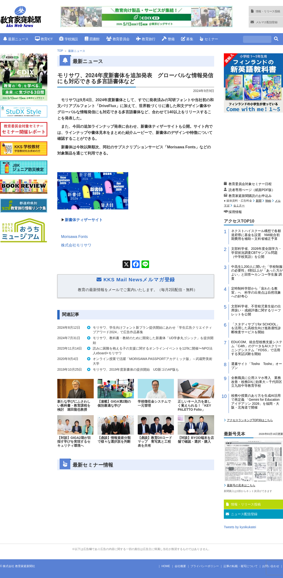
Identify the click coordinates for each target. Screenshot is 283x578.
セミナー (209, 39)
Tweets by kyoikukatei (240, 527)
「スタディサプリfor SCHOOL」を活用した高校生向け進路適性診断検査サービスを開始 (256, 328)
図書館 (92, 39)
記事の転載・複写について (241, 566)
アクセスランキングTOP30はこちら (250, 420)
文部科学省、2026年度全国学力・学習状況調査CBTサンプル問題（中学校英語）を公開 (256, 253)
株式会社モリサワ (76, 245)
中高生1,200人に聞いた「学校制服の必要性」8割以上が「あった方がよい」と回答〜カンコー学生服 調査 (257, 272)
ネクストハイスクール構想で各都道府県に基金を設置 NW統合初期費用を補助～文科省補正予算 (256, 235)
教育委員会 (118, 39)
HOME (166, 566)
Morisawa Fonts (74, 237)
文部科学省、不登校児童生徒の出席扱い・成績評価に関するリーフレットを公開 (256, 310)
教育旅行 (145, 39)
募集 (187, 39)
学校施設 (68, 39)
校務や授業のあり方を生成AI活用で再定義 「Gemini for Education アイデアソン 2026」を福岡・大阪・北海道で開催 (256, 401)
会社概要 (180, 566)
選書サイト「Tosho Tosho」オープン (256, 366)
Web (268, 200)
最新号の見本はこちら (241, 485)
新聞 (258, 200)
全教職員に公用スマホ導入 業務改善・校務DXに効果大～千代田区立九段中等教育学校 (256, 382)
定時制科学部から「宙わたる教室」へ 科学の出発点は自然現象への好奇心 (256, 292)
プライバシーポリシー (204, 566)
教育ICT (44, 39)
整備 (168, 39)
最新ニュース (15, 39)
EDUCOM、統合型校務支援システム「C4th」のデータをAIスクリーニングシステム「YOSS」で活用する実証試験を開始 (256, 348)
